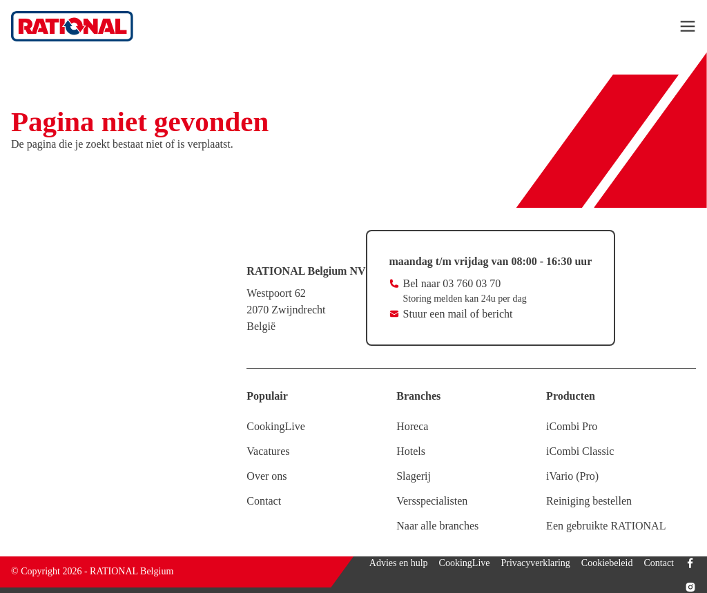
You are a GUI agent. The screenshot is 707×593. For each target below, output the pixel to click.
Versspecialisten (431, 501)
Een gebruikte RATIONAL (606, 526)
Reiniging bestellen (589, 501)
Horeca (412, 426)
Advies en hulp (398, 563)
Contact (263, 501)
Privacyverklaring (535, 563)
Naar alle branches (437, 526)
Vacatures (267, 451)
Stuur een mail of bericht (458, 314)
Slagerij (413, 476)
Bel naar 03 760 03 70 (452, 283)
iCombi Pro (571, 426)
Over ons (266, 476)
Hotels (410, 451)
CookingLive (275, 426)
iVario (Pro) (572, 476)
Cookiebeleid (607, 563)
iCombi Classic (580, 451)
